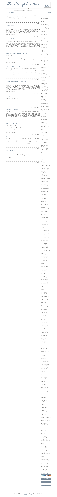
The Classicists (43, 414)
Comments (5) (13, 48)
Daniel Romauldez (44, 126)
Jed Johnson (43, 236)
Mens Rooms (43, 289)
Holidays (42, 207)
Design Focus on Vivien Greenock (14, 136)
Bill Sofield (43, 71)
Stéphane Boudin (44, 397)
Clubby (42, 110)
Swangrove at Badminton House (14, 96)
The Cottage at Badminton (12, 109)
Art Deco (42, 51)
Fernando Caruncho (44, 168)
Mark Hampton (43, 280)
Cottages (42, 122)
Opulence (42, 318)
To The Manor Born (11, 150)
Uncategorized (9, 55)
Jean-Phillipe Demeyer (45, 234)
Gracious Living (43, 197)
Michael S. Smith (44, 290)
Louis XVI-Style (43, 263)
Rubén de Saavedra (44, 380)
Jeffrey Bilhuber (44, 237)
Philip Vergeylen (22, 27)
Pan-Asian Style (43, 332)
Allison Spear (43, 31)
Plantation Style (44, 349)
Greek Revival (43, 200)
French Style (43, 182)
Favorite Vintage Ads (44, 165)
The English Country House (46, 417)
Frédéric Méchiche (44, 175)
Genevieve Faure (44, 185)
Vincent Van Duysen (44, 460)
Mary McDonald (43, 283)
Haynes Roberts (43, 204)
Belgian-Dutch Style (44, 66)
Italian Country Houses (45, 217)
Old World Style (43, 315)
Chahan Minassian (44, 93)
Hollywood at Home (44, 210)
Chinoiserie (43, 100)
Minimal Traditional (44, 296)
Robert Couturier (44, 367)
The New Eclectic (44, 424)
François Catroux (44, 174)
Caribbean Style (43, 89)
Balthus (42, 61)
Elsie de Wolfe (43, 151)
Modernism (43, 302)
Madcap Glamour (44, 266)
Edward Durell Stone (44, 145)
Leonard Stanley (44, 260)
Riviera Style (43, 365)
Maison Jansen (43, 269)
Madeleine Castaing (44, 267)
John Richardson (44, 240)
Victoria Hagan (43, 450)
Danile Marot (19, 40)
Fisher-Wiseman (43, 169)
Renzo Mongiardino (44, 361)
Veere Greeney (43, 446)
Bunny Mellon (43, 83)
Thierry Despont (44, 426)
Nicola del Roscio (44, 313)
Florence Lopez (43, 171)
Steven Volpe (43, 401)
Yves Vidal (42, 470)
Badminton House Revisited (13, 123)
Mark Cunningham (44, 279)
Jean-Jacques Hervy (44, 228)
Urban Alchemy (43, 442)
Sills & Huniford (43, 387)
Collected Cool (43, 116)
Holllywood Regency (44, 208)
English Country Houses (22, 14)
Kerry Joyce (43, 254)
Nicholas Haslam (9, 27)
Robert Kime (16, 98)
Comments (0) (13, 34)
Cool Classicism (43, 119)
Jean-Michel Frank (44, 233)
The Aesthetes (43, 411)
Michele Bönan (43, 293)
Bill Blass (42, 70)
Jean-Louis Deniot (44, 230)
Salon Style (43, 384)
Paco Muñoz (43, 326)
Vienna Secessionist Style (45, 453)
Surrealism (43, 404)
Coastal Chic (43, 112)
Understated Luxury (44, 440)
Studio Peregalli (44, 403)
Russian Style (43, 381)
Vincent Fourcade (44, 459)
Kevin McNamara (44, 256)
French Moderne (44, 181)
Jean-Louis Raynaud (44, 231)
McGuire (42, 285)
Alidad (42, 30)
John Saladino (43, 243)
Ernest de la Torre (44, 164)
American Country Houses (45, 35)
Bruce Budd (43, 80)
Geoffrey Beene (44, 187)
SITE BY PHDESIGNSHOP (28, 494)
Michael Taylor (43, 292)
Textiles (42, 410)
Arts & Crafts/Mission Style (46, 54)
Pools (42, 352)
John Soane (43, 244)
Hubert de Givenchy (44, 211)
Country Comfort (10, 25)
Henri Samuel (43, 205)
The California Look (44, 413)
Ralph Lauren (43, 357)
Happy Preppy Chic (44, 201)
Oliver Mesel (43, 316)
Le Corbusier (43, 257)
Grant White (43, 198)
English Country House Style (24, 27)
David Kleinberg (44, 132)
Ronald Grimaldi (44, 375)
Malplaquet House (44, 270)
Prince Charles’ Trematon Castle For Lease (17, 53)
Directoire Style (44, 139)
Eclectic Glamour (44, 142)
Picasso (42, 342)
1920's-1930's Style (44, 17)
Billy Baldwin (43, 74)
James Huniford (43, 224)
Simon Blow (43, 388)
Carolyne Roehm (44, 90)
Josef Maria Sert (44, 247)
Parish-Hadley (43, 335)
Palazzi (42, 329)
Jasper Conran (43, 227)
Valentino (42, 443)
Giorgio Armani (43, 195)
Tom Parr (14, 125)
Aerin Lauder (43, 21)
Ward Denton (43, 462)
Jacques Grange (44, 223)
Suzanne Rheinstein (44, 407)
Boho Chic (42, 77)
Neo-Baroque (43, 308)
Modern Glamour (44, 299)
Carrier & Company (44, 92)
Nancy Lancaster (44, 306)
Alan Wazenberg (44, 24)
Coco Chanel (43, 113)
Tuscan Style (43, 437)
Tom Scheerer (43, 433)
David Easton (43, 129)
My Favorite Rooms (44, 305)
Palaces (42, 328)
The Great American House (46, 420)
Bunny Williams (43, 84)
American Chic (43, 34)
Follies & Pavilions (19, 41)
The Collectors (43, 416)
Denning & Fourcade (44, 135)
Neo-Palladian (25, 41)
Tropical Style (43, 436)
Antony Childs (43, 48)
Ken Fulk (42, 253)
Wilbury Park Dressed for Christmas (15, 66)
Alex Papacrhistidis (44, 28)
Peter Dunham (43, 338)
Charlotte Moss (43, 97)
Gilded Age (43, 194)
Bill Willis (42, 73)
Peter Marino (43, 339)
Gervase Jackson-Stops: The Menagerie (16, 81)
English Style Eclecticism (45, 159)
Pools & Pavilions (44, 354)
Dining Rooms (43, 138)
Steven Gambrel (44, 400)
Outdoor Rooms (43, 325)
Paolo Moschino (16, 27)
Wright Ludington (44, 466)
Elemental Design (44, 148)
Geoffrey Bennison (44, 188)
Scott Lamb (43, 385)
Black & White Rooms (44, 76)
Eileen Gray (43, 146)
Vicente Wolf (43, 449)
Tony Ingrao (43, 434)
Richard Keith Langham (45, 362)
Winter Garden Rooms (45, 465)
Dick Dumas (43, 136)
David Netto (43, 133)
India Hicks (43, 214)
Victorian (29, 152)
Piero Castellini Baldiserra (45, 344)
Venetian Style (43, 447)
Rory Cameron (43, 377)
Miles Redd (43, 295)
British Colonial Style (44, 79)
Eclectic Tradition (44, 143)
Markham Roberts (44, 282)
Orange (42, 319)
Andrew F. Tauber (44, 41)
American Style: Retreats (45, 38)
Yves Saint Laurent (44, 469)
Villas (42, 456)
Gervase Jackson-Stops (18, 83)
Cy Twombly (43, 125)
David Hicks (24, 40)
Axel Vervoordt (43, 60)
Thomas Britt (43, 427)
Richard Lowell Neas (44, 364)
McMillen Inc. (43, 286)
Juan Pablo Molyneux (44, 250)
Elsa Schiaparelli (44, 149)
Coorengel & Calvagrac (45, 120)
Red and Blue (43, 358)
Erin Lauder (43, 162)
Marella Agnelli (43, 273)
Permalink (8, 34)
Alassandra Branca (44, 25)
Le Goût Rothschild (44, 259)
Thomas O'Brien (44, 430)
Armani (42, 50)
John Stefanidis (43, 246)
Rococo (23, 83)
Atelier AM (43, 57)
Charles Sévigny (43, 96)
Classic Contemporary (45, 106)
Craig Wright (43, 123)
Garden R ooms (43, 184)
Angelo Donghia (44, 44)
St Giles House (10, 12)
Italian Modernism (44, 218)
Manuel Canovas (44, 272)
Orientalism (43, 322)
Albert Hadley (43, 27)
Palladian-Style (31, 41)
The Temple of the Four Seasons (14, 39)
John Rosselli (43, 241)
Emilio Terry (43, 152)
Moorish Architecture (45, 303)
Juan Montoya (43, 249)
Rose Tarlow (43, 378)
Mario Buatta (43, 277)
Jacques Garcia (43, 221)
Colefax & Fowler (22, 111)
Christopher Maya (44, 103)
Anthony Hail (43, 47)
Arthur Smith (43, 53)
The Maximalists (44, 423)
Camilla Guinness (44, 87)
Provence (42, 355)
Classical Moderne (44, 109)
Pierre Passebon (44, 348)
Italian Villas (43, 220)
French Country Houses (45, 178)
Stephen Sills (43, 398)
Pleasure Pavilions (44, 351)
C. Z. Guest (43, 86)
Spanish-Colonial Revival (45, 393)
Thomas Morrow (44, 429)
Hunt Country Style (10, 98)
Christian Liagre (44, 102)
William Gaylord (43, 463)
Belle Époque (43, 67)
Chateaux (42, 99)
